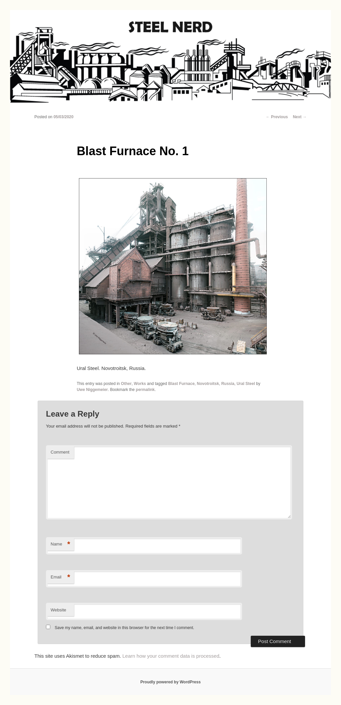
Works (140, 383)
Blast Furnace (181, 383)
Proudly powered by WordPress (170, 682)
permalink (145, 389)
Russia (227, 383)
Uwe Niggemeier (92, 389)
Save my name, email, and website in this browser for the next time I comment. (124, 627)
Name (60, 544)
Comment (60, 452)
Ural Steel (245, 383)
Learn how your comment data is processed (171, 656)
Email (60, 577)
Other (126, 383)
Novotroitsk (208, 383)
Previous (277, 117)
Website (58, 609)
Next (299, 117)
